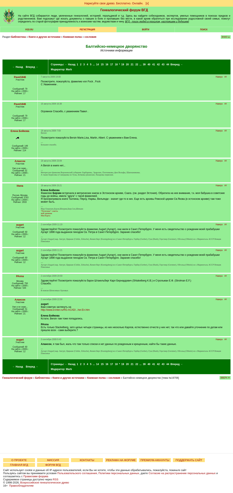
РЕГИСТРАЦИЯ (87, 29)
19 (122, 64)
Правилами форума (35, 476)
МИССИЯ (53, 460)
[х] (147, 3)
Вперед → (32, 67)
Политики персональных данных (118, 473)
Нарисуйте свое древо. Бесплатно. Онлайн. (113, 3)
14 (97, 64)
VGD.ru (29, 29)
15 (102, 64)
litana (20, 185)
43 (163, 64)
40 (148, 64)
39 (144, 64)
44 (167, 64)
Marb (69, 69)
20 (127, 64)
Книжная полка (72, 36)
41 (153, 64)
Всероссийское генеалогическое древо (44, 482)
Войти (145, 29)
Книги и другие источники (44, 36)
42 (158, 64)
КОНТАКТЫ (87, 460)
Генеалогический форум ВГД (124, 10)
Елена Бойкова (20, 131)
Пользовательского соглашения (77, 473)
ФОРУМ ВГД (53, 464)
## (226, 77)
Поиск (203, 29)
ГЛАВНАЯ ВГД (19, 464)
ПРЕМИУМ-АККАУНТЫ (154, 460)
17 (111, 64)
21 (132, 64)
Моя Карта (45, 215)
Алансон (20, 161)
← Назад (17, 67)
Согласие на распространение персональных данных (181, 473)
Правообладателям (21, 485)
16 (106, 64)
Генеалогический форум (17, 377)
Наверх (219, 77)
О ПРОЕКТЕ (19, 460)
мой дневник (46, 213)
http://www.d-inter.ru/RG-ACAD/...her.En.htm (65, 309)
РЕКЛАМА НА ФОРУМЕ (121, 460)
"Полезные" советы (49, 211)
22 (136, 64)
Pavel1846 (20, 77)
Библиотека (18, 36)
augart (20, 224)
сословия (90, 36)
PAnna (20, 276)
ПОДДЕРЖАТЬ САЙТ (189, 460)
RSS (55, 479)
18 (116, 64)
